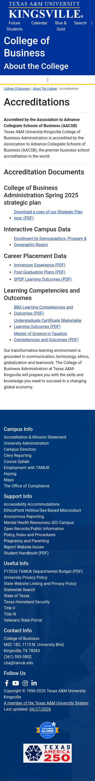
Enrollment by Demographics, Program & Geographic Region (50, 241)
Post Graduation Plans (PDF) (39, 272)
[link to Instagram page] (26, 683)
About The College (45, 89)
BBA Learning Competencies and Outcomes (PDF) (43, 310)
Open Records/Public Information (34, 528)
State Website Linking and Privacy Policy (40, 583)
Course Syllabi (16, 461)
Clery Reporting (17, 455)
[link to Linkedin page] (34, 683)
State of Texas (17, 595)
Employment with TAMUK (27, 467)
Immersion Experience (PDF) (39, 265)
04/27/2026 (40, 709)
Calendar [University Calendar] (39, 23)
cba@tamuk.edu (18, 662)
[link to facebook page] (7, 683)
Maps (9, 479)
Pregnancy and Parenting (26, 540)
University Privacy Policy (25, 577)
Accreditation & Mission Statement (35, 437)
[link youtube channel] (16, 683)
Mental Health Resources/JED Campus (39, 522)
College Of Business (17, 89)
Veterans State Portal (23, 620)
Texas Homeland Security (27, 601)
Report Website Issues (24, 547)
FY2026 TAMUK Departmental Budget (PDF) (43, 571)
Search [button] (80, 23)
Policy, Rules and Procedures (29, 534)
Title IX (10, 614)
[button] (92, 23)
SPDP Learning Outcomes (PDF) (43, 279)
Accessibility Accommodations (32, 504)
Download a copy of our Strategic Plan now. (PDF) (48, 214)
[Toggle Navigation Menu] (48, 79)
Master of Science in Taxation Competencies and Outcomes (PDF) (46, 336)
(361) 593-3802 (17, 656)
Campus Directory (20, 449)
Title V (9, 608)
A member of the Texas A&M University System (46, 703)
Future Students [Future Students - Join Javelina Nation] (15, 26)
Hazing (10, 473)
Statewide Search (19, 589)
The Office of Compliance (26, 486)
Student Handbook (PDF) (26, 553)
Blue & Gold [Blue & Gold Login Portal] (60, 26)
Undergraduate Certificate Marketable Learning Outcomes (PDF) (47, 323)
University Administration (26, 443)
